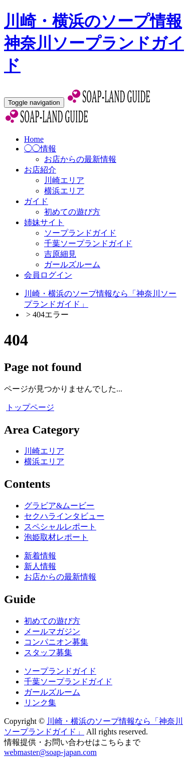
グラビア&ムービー (59, 505)
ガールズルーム (72, 264)
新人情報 (40, 566)
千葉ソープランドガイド (88, 243)
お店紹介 (40, 169)
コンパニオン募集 (56, 642)
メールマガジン (52, 631)
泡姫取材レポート (56, 537)
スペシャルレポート (60, 526)
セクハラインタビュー (64, 516)
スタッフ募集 (48, 652)
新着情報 (40, 555)
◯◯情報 (40, 148)
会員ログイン (48, 275)
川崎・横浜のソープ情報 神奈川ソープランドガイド (94, 43)
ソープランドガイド (80, 233)
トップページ (30, 407)
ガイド (36, 201)
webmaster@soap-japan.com (50, 752)
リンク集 (40, 702)
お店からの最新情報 (80, 159)
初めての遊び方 (72, 212)
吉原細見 (60, 254)
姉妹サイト (44, 222)
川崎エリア (64, 180)
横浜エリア (64, 190)
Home (34, 139)
